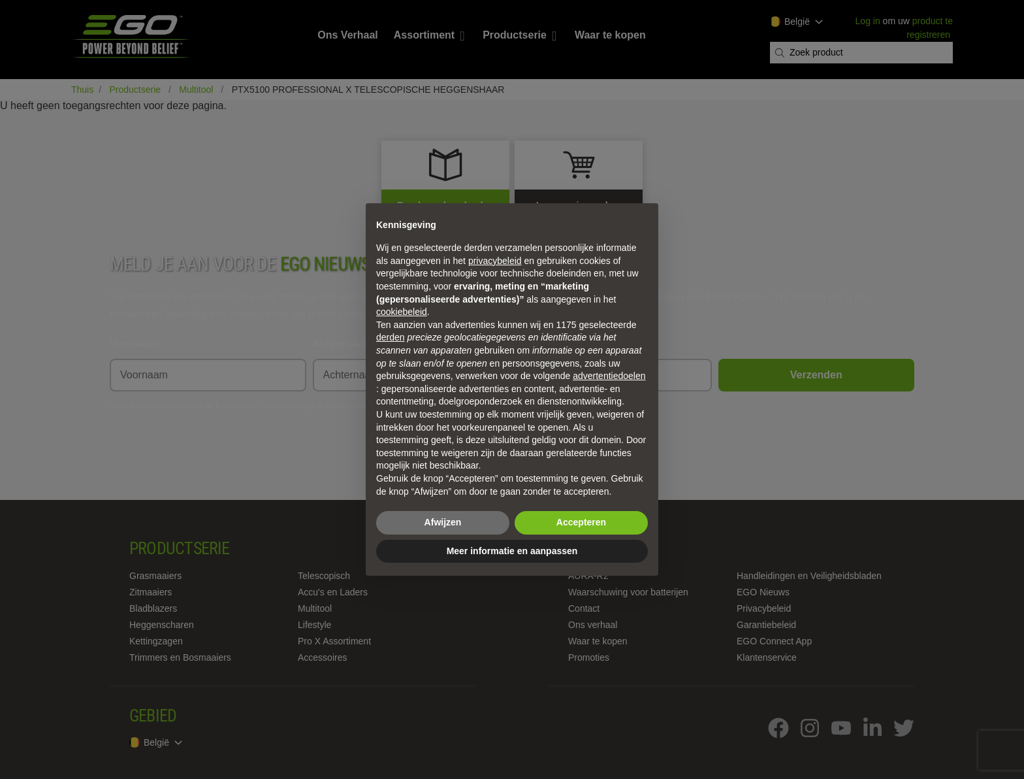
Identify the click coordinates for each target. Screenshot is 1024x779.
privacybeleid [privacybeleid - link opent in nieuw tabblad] (495, 261)
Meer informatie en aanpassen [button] (512, 551)
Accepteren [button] (581, 522)
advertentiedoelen (609, 376)
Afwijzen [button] (443, 522)
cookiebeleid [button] (401, 312)
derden (390, 337)
